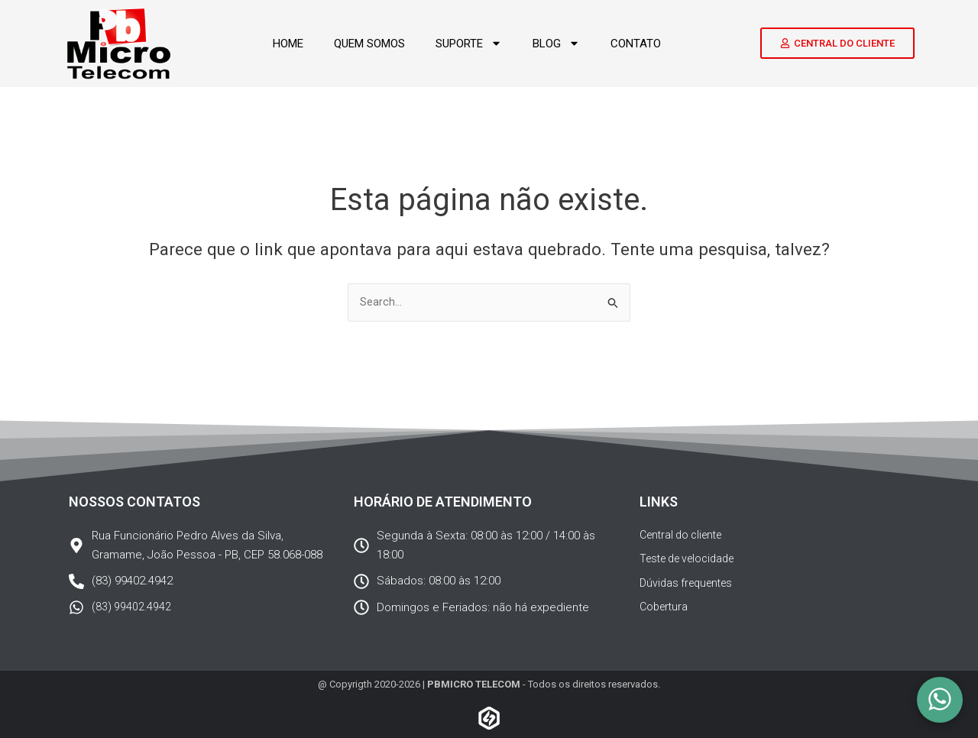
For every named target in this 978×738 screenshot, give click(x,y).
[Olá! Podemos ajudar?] (940, 700)
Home (288, 43)
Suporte (469, 43)
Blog (556, 43)
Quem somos (369, 43)
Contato (635, 43)
